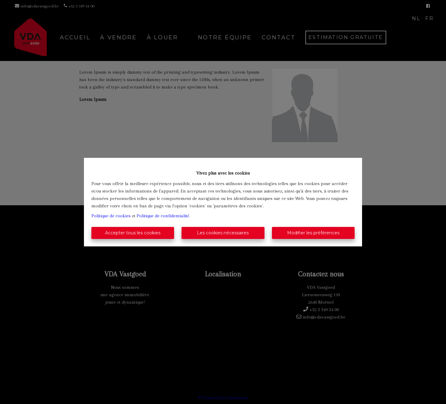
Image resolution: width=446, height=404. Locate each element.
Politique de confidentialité (163, 216)
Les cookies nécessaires (223, 233)
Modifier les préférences (313, 233)
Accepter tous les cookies (132, 233)
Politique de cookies (111, 216)
